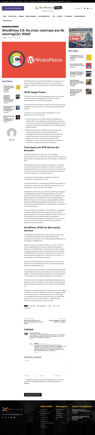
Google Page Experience (41, 305)
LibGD (54, 305)
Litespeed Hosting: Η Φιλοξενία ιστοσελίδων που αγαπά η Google (9, 98)
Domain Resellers (45, 413)
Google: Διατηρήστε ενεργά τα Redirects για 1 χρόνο (57, 321)
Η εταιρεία (43, 415)
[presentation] (35, 389)
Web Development (7, 26)
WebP (58, 305)
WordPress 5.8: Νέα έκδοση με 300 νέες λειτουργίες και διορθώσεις (76, 92)
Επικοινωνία (44, 427)
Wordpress (15, 26)
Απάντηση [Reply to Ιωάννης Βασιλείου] (32, 339)
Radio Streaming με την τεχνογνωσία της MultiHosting (9, 118)
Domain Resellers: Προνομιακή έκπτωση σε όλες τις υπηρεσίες (9, 108)
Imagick (49, 305)
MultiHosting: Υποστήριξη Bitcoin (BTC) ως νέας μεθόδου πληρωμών (77, 82)
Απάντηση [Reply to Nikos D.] (36, 352)
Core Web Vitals (32, 305)
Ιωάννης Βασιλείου (35, 333)
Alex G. (5, 37)
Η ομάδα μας (44, 417)
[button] (91, 8)
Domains (43, 411)
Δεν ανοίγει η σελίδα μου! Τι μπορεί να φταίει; (77, 64)
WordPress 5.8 (27, 308)
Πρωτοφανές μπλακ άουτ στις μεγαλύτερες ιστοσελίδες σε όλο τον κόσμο (33, 322)
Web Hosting (44, 409)
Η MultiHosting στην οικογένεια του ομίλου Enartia (9, 88)
